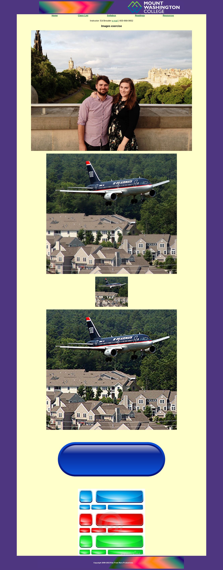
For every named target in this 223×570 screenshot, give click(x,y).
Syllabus (111, 15)
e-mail (115, 20)
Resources (168, 15)
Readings (140, 15)
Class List (83, 15)
